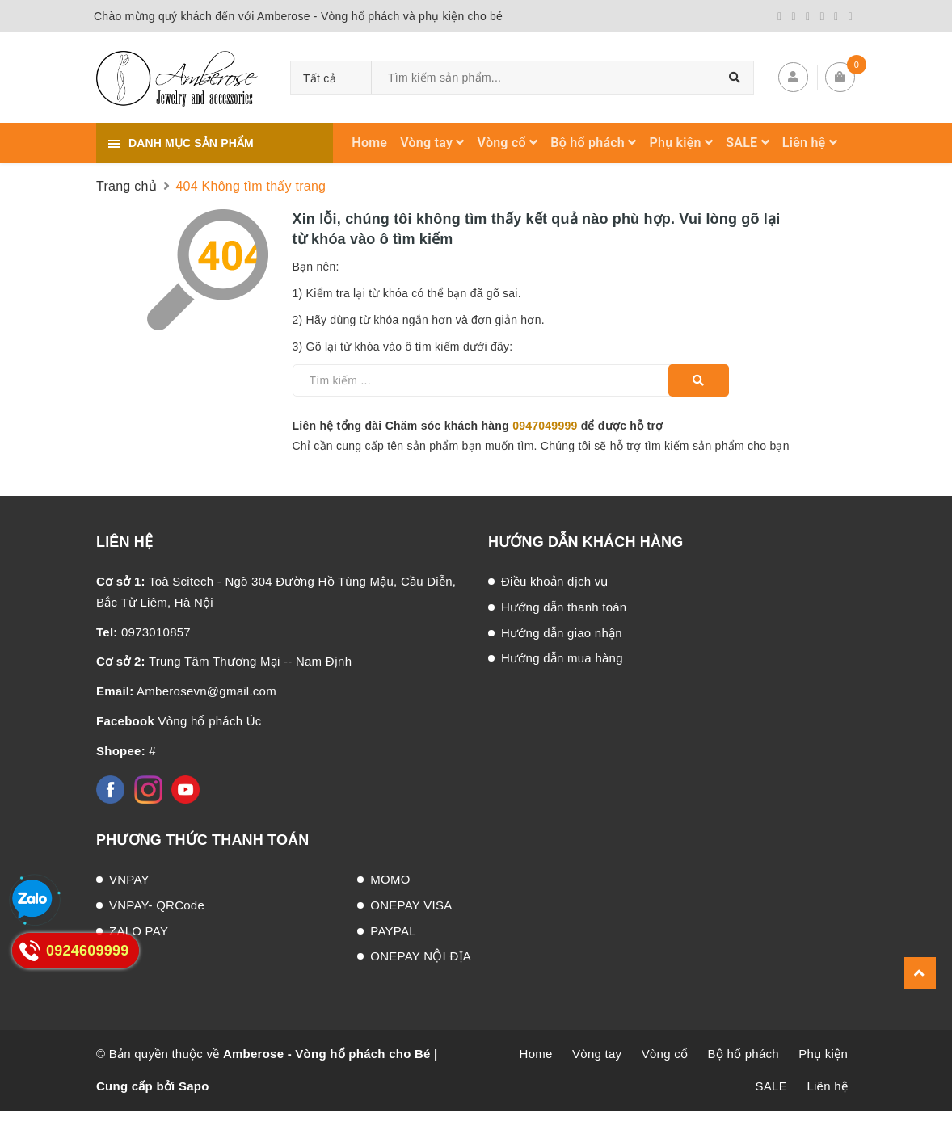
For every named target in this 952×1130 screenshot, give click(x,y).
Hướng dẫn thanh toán (563, 607)
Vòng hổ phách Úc (179, 721)
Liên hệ (809, 142)
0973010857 (143, 632)
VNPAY (129, 879)
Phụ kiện (682, 142)
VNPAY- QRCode (156, 905)
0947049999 (544, 425)
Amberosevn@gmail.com (186, 691)
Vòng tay (432, 142)
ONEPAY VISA (411, 905)
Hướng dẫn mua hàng (562, 658)
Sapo (194, 1086)
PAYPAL (393, 931)
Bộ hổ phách (593, 142)
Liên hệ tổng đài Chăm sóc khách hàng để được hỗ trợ (478, 425)
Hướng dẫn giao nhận (561, 633)
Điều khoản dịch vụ (555, 581)
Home (369, 142)
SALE (747, 142)
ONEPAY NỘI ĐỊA (420, 956)
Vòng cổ (508, 142)
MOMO (390, 879)
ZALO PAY (138, 931)
